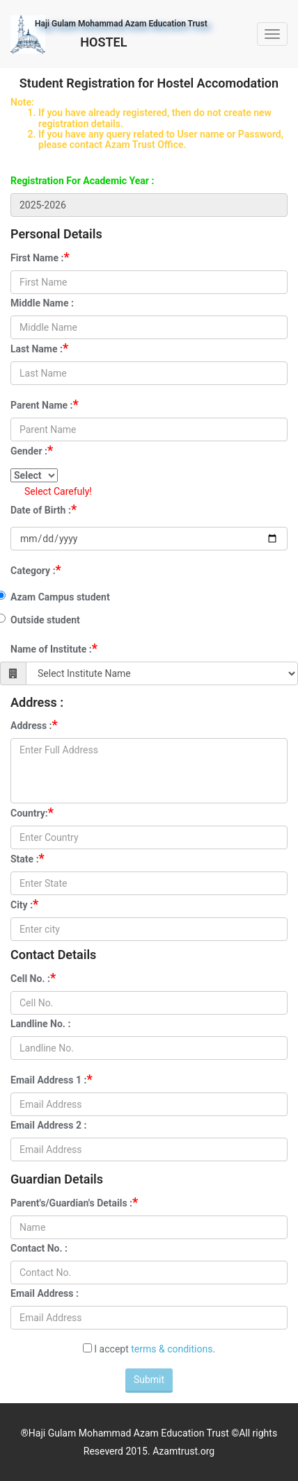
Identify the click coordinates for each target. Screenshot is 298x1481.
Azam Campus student (60, 597)
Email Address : (44, 1293)
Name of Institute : (53, 648)
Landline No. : (40, 1023)
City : (24, 904)
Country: (32, 812)
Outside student (45, 619)
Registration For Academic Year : (82, 180)
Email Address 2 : (48, 1125)
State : (27, 858)
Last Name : (39, 348)
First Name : (40, 256)
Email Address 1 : (51, 1079)
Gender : (31, 450)
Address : (34, 724)
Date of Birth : (43, 509)
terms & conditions (171, 1349)
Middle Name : (42, 303)
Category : (35, 569)
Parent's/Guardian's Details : (74, 1202)
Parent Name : (44, 404)
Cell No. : (33, 977)
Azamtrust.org (183, 1451)
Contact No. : (39, 1248)
